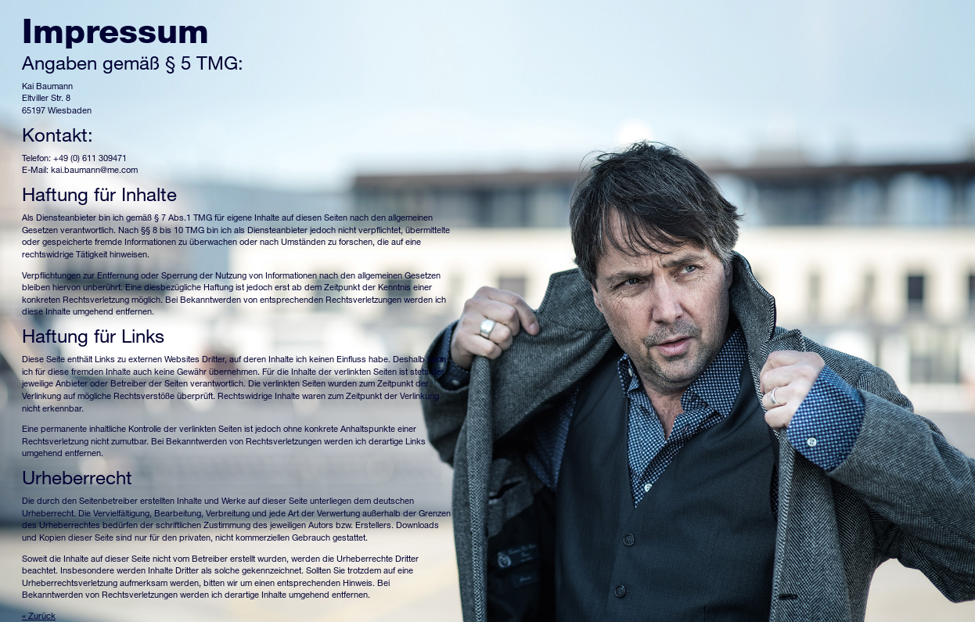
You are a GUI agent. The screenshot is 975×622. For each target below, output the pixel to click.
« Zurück (39, 615)
